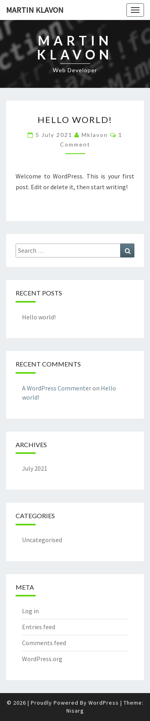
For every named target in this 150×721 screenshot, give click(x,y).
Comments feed (44, 643)
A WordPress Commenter (56, 388)
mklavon (95, 134)
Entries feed (38, 627)
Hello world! (75, 119)
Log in (30, 611)
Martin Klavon (35, 10)
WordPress (103, 702)
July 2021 (34, 468)
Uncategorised (42, 540)
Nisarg (75, 710)
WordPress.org (42, 659)
